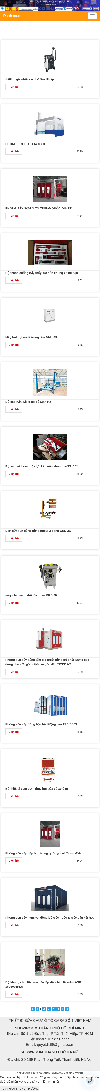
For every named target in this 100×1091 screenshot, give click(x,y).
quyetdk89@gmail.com (55, 1045)
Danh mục (11, 16)
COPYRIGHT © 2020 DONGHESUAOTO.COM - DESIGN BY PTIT (50, 1073)
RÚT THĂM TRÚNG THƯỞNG (19, 1088)
